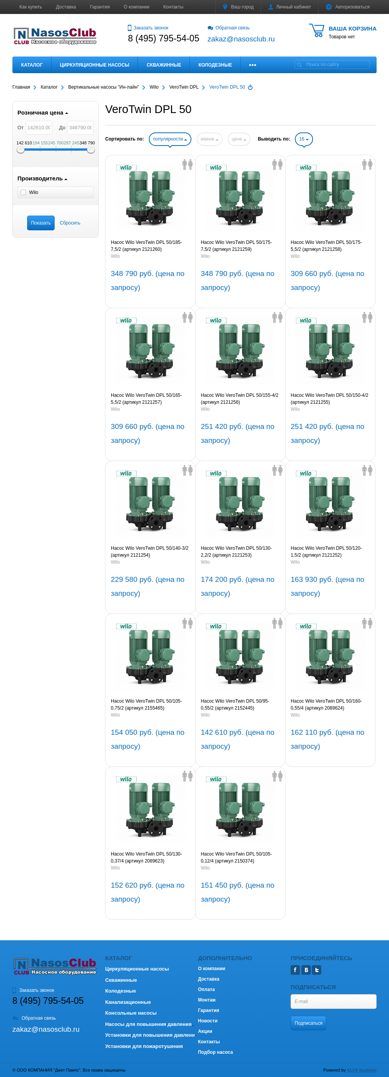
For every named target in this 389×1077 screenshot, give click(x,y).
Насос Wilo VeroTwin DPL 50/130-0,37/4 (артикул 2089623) (146, 857)
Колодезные (215, 65)
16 (304, 139)
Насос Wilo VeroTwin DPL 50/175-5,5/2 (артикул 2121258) (326, 246)
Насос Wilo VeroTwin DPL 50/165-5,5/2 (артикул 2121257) (146, 399)
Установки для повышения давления (151, 1035)
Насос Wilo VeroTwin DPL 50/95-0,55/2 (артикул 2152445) (235, 704)
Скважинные (163, 65)
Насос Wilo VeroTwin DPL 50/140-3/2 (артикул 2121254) (149, 551)
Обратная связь (229, 28)
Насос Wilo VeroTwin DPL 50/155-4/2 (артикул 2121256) (239, 399)
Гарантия (100, 7)
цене (239, 139)
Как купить (30, 7)
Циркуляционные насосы (94, 65)
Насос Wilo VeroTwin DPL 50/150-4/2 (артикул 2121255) (329, 399)
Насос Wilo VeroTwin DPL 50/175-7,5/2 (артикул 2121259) (236, 246)
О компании (136, 7)
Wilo (115, 256)
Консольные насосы (131, 1013)
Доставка (66, 7)
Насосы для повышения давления (148, 1024)
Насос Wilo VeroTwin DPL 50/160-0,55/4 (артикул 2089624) (326, 704)
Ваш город (238, 7)
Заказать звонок (148, 28)
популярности (170, 139)
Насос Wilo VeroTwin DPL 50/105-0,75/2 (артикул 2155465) (146, 704)
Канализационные (128, 1002)
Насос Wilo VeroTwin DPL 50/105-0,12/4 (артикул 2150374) (236, 857)
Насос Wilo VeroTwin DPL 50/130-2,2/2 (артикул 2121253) (236, 551)
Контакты (174, 7)
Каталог (32, 65)
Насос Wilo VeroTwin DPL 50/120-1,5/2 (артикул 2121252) (326, 551)
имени (210, 139)
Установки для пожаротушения (144, 1046)
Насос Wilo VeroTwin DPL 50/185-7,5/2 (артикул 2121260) (146, 246)
